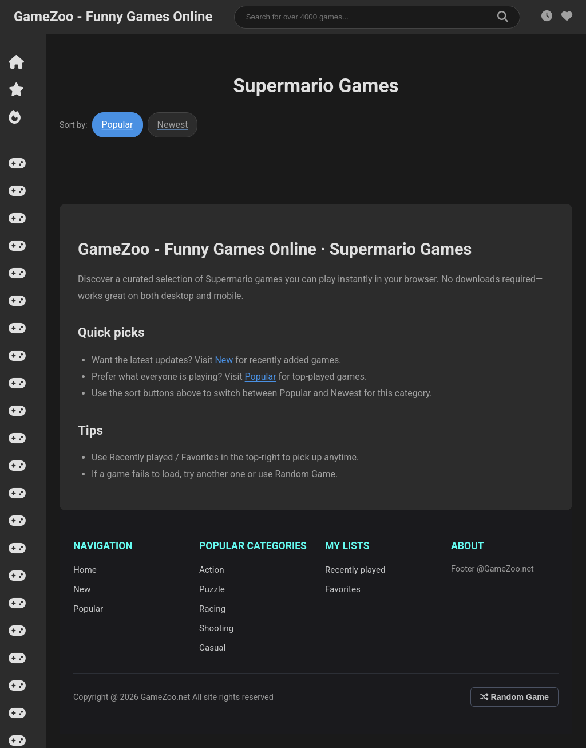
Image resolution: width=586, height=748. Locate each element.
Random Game (514, 697)
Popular (117, 124)
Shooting (216, 628)
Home (85, 570)
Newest (172, 124)
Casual (212, 648)
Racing (212, 609)
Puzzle (212, 589)
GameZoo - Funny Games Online (113, 17)
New (224, 360)
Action (211, 570)
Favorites (343, 589)
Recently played (355, 570)
